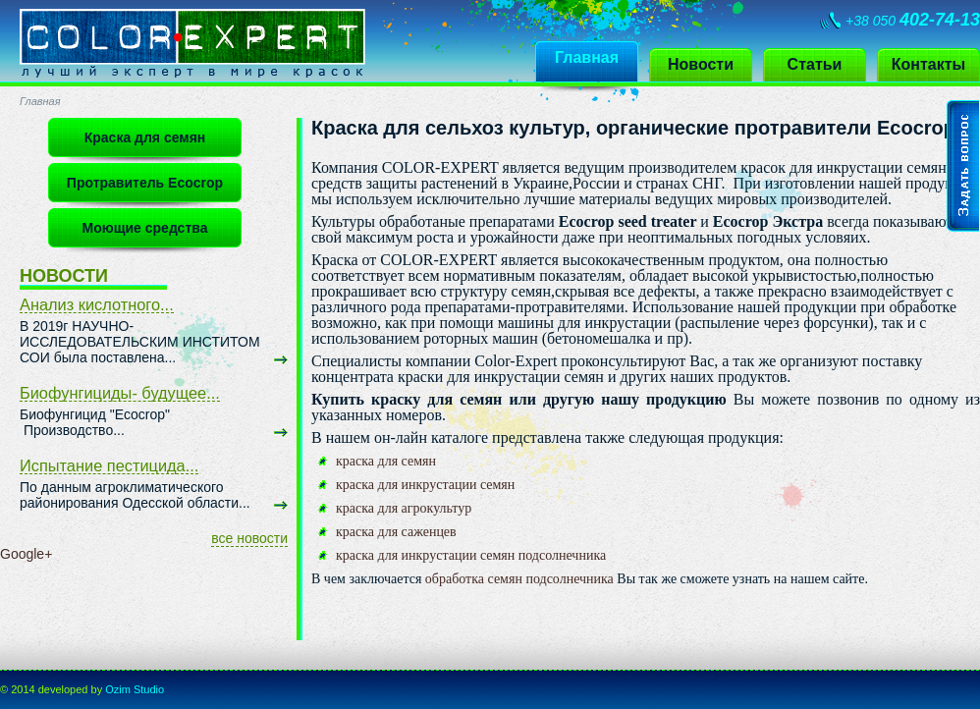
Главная (587, 57)
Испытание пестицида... (109, 465)
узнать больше (281, 360)
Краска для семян (145, 137)
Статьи (815, 64)
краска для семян (386, 461)
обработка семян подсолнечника (517, 579)
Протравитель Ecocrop (145, 183)
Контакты (928, 64)
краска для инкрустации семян (425, 484)
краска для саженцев (396, 531)
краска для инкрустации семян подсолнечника (471, 555)
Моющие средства (145, 228)
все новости (249, 538)
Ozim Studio (134, 689)
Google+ (26, 554)
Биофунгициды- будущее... (120, 393)
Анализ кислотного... (97, 304)
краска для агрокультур (403, 508)
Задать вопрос (963, 166)
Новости (701, 64)
